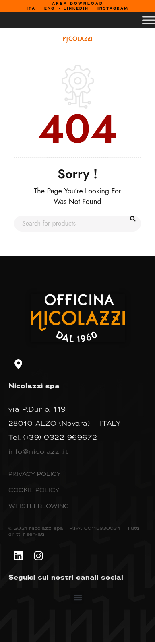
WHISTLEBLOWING (38, 505)
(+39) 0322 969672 (60, 437)
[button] (77, 597)
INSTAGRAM (112, 8)
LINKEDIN (76, 8)
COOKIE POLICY (33, 489)
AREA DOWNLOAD (77, 3)
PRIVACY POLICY (34, 473)
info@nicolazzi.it (38, 451)
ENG (49, 8)
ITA (31, 8)
